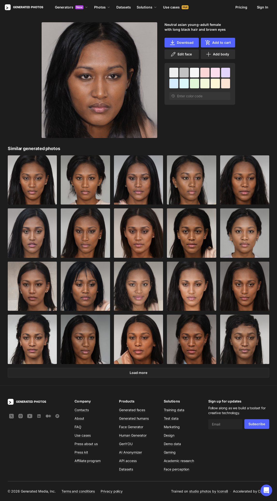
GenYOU (126, 444)
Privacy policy (112, 491)
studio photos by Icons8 (208, 491)
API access (127, 461)
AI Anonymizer (130, 452)
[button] (266, 490)
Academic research (179, 461)
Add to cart (218, 43)
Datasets (123, 7)
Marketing (172, 427)
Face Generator (131, 427)
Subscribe (256, 424)
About (79, 418)
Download (182, 43)
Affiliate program (88, 461)
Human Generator (133, 435)
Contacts (82, 410)
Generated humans (134, 418)
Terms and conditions (78, 491)
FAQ (78, 427)
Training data (174, 410)
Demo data (172, 444)
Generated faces (132, 410)
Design (169, 435)
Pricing (241, 7)
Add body (217, 54)
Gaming (170, 452)
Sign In (262, 7)
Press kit (81, 452)
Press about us (86, 444)
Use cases (175, 7)
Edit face (181, 54)
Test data (171, 418)
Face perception (176, 469)
